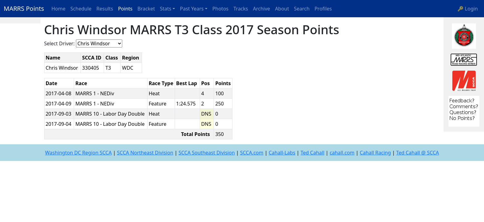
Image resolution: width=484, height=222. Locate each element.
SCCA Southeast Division (206, 152)
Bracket (146, 8)
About (282, 8)
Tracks (240, 8)
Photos (220, 8)
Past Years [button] (192, 8)
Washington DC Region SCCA (78, 152)
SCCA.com (252, 152)
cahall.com (342, 152)
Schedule (80, 8)
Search (302, 8)
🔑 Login (467, 8)
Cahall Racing (375, 152)
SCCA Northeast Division (145, 152)
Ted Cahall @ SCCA (417, 152)
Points (125, 8)
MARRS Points (24, 8)
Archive (261, 8)
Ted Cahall (312, 152)
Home (59, 8)
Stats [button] (165, 8)
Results (104, 8)
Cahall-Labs (282, 152)
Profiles (323, 8)
